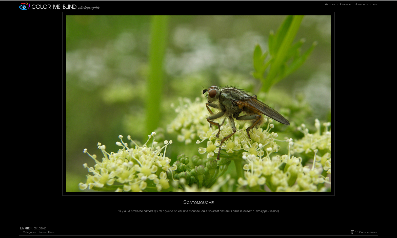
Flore (51, 232)
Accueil (330, 4)
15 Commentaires (366, 232)
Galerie (345, 4)
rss (374, 4)
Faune (43, 232)
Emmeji (26, 228)
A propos (361, 4)
